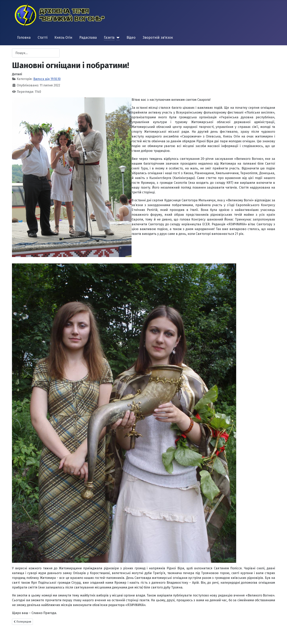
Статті (42, 38)
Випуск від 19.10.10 (47, 79)
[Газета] (117, 37)
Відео (131, 38)
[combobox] (36, 52)
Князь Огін (63, 38)
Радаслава (88, 38)
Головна (24, 38)
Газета (109, 38)
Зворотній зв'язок (158, 38)
